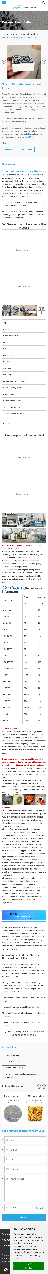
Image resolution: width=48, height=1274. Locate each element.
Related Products (13, 1086)
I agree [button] (28, 1264)
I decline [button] (28, 1268)
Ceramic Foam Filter (29, 34)
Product (14, 34)
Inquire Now (10, 149)
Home (5, 34)
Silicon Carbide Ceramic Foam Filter (19, 37)
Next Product (26, 149)
